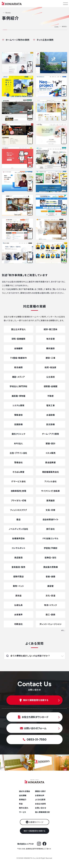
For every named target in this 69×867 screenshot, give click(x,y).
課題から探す (40, 791)
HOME (56, 26)
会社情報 (22, 795)
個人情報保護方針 (42, 812)
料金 (21, 803)
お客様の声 (39, 795)
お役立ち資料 (40, 803)
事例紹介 (22, 799)
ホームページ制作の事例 (17, 39)
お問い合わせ (40, 808)
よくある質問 (40, 799)
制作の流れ (23, 808)
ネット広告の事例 (45, 39)
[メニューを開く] (65, 3)
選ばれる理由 (24, 791)
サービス (22, 812)
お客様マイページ (36, 822)
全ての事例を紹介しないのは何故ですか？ (30, 656)
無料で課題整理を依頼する (34, 830)
